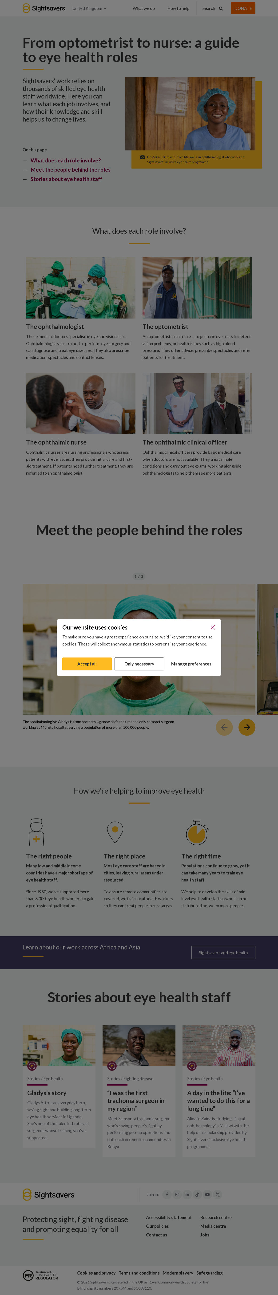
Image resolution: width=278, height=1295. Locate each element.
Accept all (87, 663)
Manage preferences (191, 663)
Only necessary (139, 663)
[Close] (213, 627)
